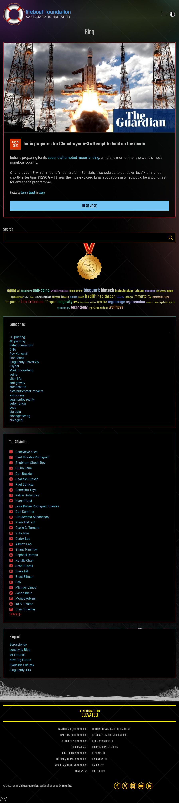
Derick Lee (22, 539)
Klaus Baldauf (25, 522)
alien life (15, 379)
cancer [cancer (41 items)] (170, 291)
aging (13, 374)
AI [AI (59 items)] (18, 291)
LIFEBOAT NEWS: (100, 729)
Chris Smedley (25, 609)
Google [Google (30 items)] (81, 297)
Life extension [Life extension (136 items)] (32, 302)
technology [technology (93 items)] (79, 307)
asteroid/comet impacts (26, 391)
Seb (18, 582)
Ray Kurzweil (18, 354)
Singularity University (24, 362)
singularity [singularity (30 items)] (163, 302)
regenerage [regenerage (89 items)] (116, 302)
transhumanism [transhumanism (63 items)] (98, 308)
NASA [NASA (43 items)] (76, 302)
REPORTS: (97, 753)
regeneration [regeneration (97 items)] (135, 302)
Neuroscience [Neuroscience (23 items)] (84, 303)
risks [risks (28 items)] (156, 302)
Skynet (14, 366)
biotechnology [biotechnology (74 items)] (124, 291)
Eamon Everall (28, 192)
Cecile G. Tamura (27, 528)
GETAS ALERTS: (99, 735)
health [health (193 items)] (91, 296)
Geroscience (18, 644)
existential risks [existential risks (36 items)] (43, 297)
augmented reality (22, 399)
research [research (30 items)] (149, 302)
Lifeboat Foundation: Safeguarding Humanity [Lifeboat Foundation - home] (79, 14)
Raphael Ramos (26, 555)
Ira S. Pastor (24, 604)
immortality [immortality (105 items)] (142, 296)
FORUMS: (79, 771)
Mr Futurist (17, 655)
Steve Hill (22, 571)
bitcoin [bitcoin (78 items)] (139, 291)
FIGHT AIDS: (68, 753)
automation (17, 403)
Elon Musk (16, 358)
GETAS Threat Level (89, 714)
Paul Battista (24, 484)
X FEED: (65, 741)
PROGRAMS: (98, 759)
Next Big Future (20, 660)
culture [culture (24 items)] (27, 297)
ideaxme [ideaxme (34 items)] (129, 297)
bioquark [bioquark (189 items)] (92, 290)
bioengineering (19, 416)
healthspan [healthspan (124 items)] (107, 296)
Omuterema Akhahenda (32, 517)
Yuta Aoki (22, 533)
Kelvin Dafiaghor (27, 495)
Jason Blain (23, 593)
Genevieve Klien (26, 452)
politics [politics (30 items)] (93, 302)
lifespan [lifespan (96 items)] (50, 302)
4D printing (17, 341)
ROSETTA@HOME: (64, 765)
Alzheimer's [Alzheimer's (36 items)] (26, 291)
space (42, 192)
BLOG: (95, 741)
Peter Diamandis (21, 345)
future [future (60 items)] (65, 297)
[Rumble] (149, 785)
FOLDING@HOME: (65, 759)
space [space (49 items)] (172, 302)
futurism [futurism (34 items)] (73, 297)
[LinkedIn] (133, 785)
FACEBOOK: (63, 729)
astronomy (17, 395)
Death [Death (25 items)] (32, 297)
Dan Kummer (24, 512)
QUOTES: (96, 771)
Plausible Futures (21, 665)
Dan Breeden (24, 474)
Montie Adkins (25, 598)
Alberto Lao (23, 544)
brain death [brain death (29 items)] (161, 291)
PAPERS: (96, 765)
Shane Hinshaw (26, 549)
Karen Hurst (23, 501)
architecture (17, 387)
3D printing (17, 337)
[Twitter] (125, 785)
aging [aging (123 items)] (11, 290)
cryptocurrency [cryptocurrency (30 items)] (17, 297)
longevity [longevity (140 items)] (64, 302)
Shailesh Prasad (26, 479)
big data (15, 412)
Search (170, 237)
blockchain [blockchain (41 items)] (150, 291)
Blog (89, 32)
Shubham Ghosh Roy (30, 463)
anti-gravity (17, 383)
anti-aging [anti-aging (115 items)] (41, 290)
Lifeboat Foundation (28, 786)
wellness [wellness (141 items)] (116, 307)
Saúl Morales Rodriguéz (32, 457)
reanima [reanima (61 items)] (102, 302)
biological (16, 420)
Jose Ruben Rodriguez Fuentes (37, 506)
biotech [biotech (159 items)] (107, 290)
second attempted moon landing (73, 157)
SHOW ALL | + (15, 614)
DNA (12, 349)
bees (12, 407)
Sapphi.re (66, 786)
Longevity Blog (19, 650)
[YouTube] (141, 785)
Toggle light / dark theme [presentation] (172, 14)
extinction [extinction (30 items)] (56, 297)
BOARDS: (96, 747)
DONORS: (76, 747)
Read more (89, 206)
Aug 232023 (15, 144)
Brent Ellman (24, 577)
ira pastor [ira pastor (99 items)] (12, 302)
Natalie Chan (24, 560)
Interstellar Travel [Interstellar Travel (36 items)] (160, 297)
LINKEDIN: (65, 735)
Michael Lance (25, 587)
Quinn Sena (23, 468)
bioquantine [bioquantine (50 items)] (76, 291)
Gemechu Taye (25, 490)
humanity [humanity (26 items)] (120, 297)
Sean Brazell (24, 566)
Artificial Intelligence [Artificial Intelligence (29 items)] (59, 291)
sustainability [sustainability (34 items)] (63, 308)
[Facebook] (117, 785)
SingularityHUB (20, 670)
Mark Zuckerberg (21, 370)
